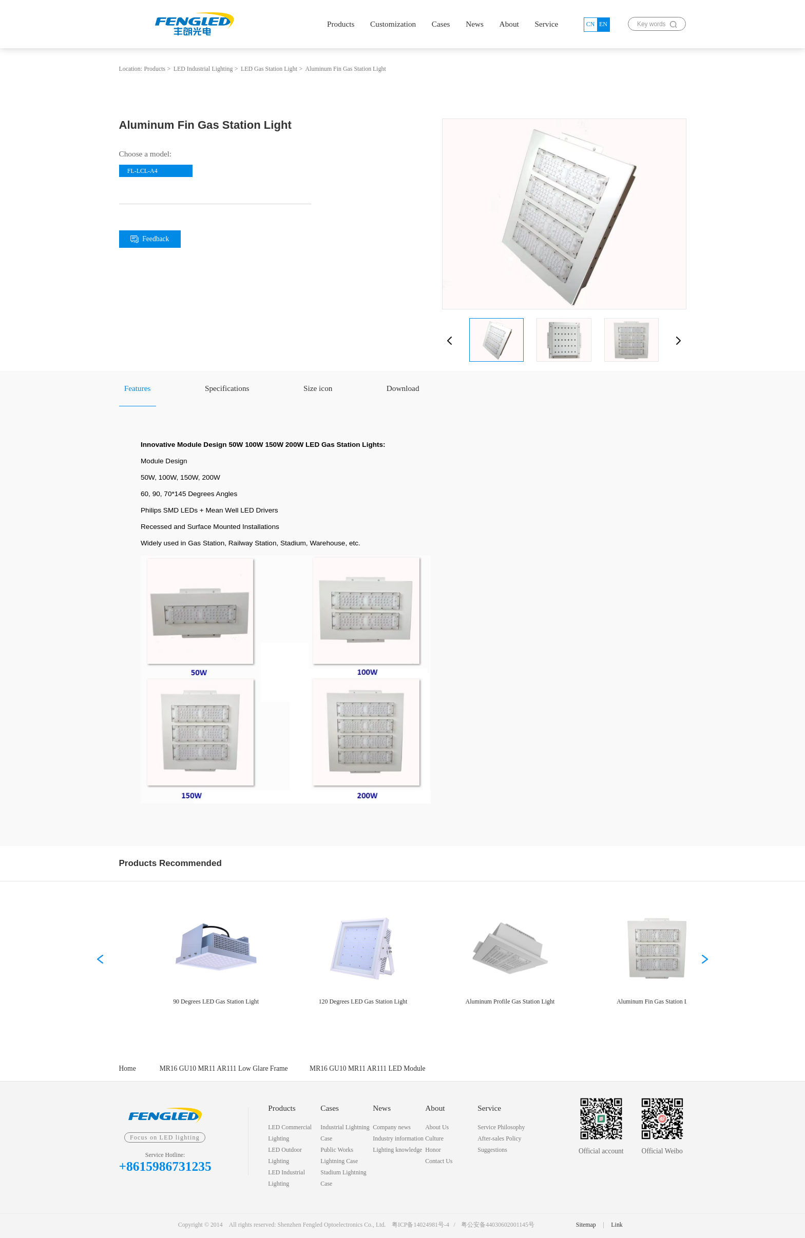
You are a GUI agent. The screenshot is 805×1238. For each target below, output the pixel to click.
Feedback (149, 239)
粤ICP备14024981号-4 (420, 1224)
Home (127, 1068)
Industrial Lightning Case (344, 1133)
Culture (434, 1138)
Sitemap (586, 1224)
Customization (393, 23)
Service (546, 23)
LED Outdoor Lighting (285, 1155)
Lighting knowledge (397, 1149)
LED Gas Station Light (269, 68)
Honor (432, 1149)
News (475, 23)
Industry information (398, 1138)
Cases (441, 23)
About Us (437, 1127)
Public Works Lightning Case (339, 1155)
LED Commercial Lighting (290, 1133)
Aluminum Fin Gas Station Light (345, 68)
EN (603, 24)
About (509, 23)
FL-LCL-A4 (142, 170)
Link (616, 1224)
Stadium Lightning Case (343, 1178)
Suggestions (492, 1149)
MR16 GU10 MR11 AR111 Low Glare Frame (224, 1068)
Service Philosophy (501, 1127)
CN (590, 24)
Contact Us (438, 1161)
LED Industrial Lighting (203, 68)
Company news (392, 1127)
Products (341, 23)
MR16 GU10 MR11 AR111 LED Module (367, 1068)
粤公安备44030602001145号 (497, 1224)
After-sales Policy (499, 1138)
